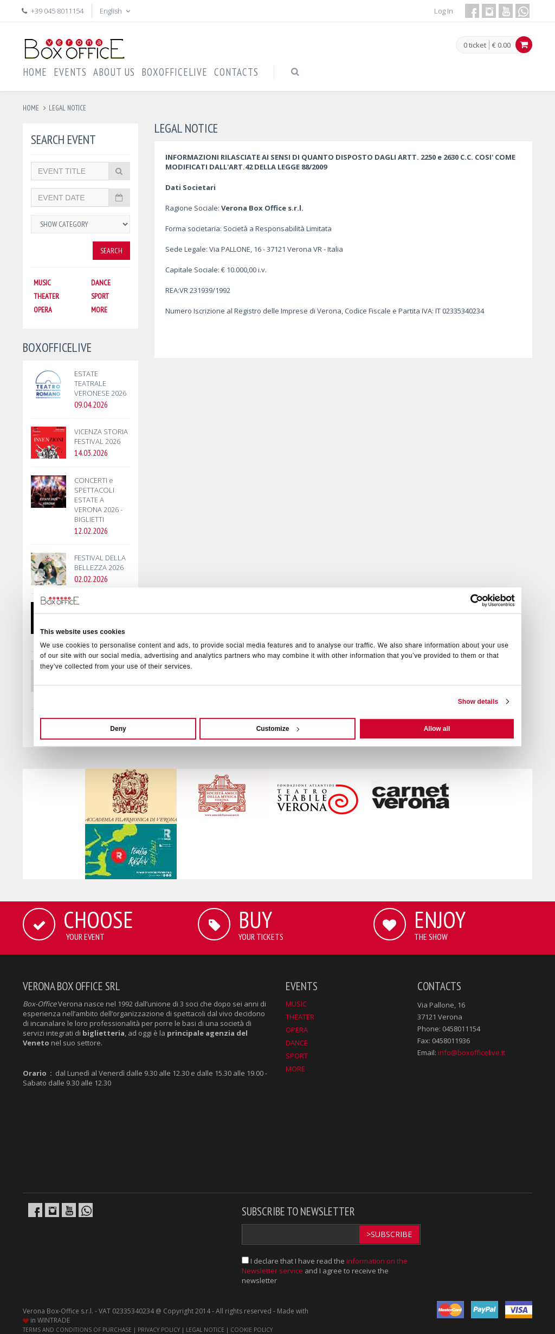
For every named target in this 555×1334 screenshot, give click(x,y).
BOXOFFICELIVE (174, 72)
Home (31, 108)
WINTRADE (53, 1320)
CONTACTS (236, 72)
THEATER (46, 296)
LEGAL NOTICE (205, 1329)
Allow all (437, 729)
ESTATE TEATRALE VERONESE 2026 (100, 383)
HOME (35, 72)
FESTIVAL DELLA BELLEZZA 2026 (100, 562)
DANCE (101, 282)
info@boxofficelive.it (471, 1052)
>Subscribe (389, 1234)
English (116, 11)
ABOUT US (114, 72)
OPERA (43, 310)
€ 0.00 (501, 45)
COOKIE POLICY (251, 1329)
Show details (478, 701)
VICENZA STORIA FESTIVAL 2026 (101, 436)
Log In (443, 11)
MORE (99, 310)
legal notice (67, 108)
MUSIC (42, 282)
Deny (118, 729)
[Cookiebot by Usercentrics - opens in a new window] (467, 600)
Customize (278, 729)
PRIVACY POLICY (159, 1329)
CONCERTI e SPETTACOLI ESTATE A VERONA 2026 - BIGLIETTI (98, 499)
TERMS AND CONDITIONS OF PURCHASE (77, 1329)
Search (111, 251)
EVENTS (70, 72)
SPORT (100, 296)
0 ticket (474, 45)
